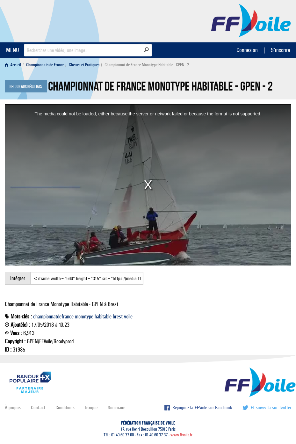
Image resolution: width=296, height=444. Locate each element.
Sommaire (116, 407)
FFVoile (251, 20)
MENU (12, 50)
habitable (103, 316)
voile (128, 316)
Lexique (91, 407)
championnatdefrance (53, 316)
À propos (13, 407)
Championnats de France (45, 65)
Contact (38, 407)
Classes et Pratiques (84, 65)
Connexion (247, 50)
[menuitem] (14, 65)
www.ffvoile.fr (181, 435)
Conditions (65, 407)
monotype (84, 316)
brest (118, 316)
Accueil (13, 65)
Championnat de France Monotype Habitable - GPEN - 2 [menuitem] (147, 65)
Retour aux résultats (26, 86)
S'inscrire (280, 50)
